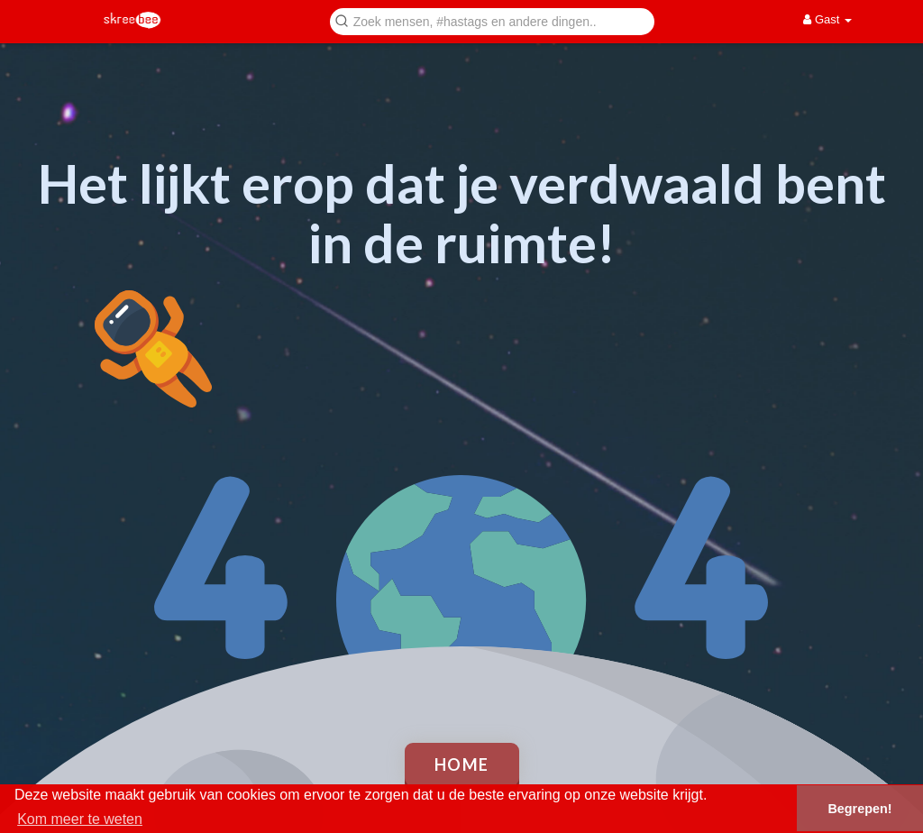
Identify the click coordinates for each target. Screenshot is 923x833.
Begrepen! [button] (859, 808)
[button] (492, 20)
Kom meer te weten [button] (79, 819)
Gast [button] (827, 19)
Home (461, 764)
